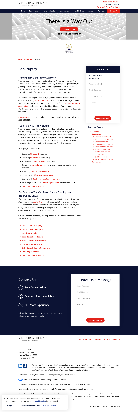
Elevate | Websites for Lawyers (105, 406)
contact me (38, 202)
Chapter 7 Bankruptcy (32, 226)
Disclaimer (98, 339)
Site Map (107, 339)
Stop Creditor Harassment (34, 240)
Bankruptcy (96, 134)
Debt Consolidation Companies (36, 248)
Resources (101, 11)
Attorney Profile (49, 11)
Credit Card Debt (29, 233)
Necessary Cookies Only (30, 405)
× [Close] (66, 397)
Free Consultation (111, 2)
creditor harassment (39, 171)
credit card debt (39, 161)
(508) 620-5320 (112, 4)
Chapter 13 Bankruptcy (32, 229)
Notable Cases (79, 11)
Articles (91, 11)
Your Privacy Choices (28, 380)
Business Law (97, 162)
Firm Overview (34, 11)
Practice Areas (64, 11)
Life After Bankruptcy (32, 244)
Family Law (96, 132)
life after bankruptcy (43, 175)
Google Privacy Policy (61, 384)
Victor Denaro (41, 100)
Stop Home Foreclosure (32, 237)
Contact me (23, 117)
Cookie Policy (46, 380)
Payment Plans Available (108, 7)
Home (23, 11)
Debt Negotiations (30, 251)
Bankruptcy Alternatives (33, 186)
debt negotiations (51, 182)
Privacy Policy (87, 339)
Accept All (10, 405)
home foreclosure (39, 165)
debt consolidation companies (46, 179)
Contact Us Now (69, 29)
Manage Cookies (59, 380)
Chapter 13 (35, 157)
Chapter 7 (34, 154)
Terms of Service (78, 384)
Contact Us (113, 11)
